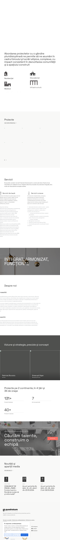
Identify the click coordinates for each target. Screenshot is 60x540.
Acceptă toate (24, 534)
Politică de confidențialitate (18, 520)
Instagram (35, 526)
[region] (16, 530)
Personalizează (8, 534)
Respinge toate (16, 534)
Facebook (34, 530)
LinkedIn (34, 528)
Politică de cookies (30, 520)
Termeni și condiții (7, 520)
